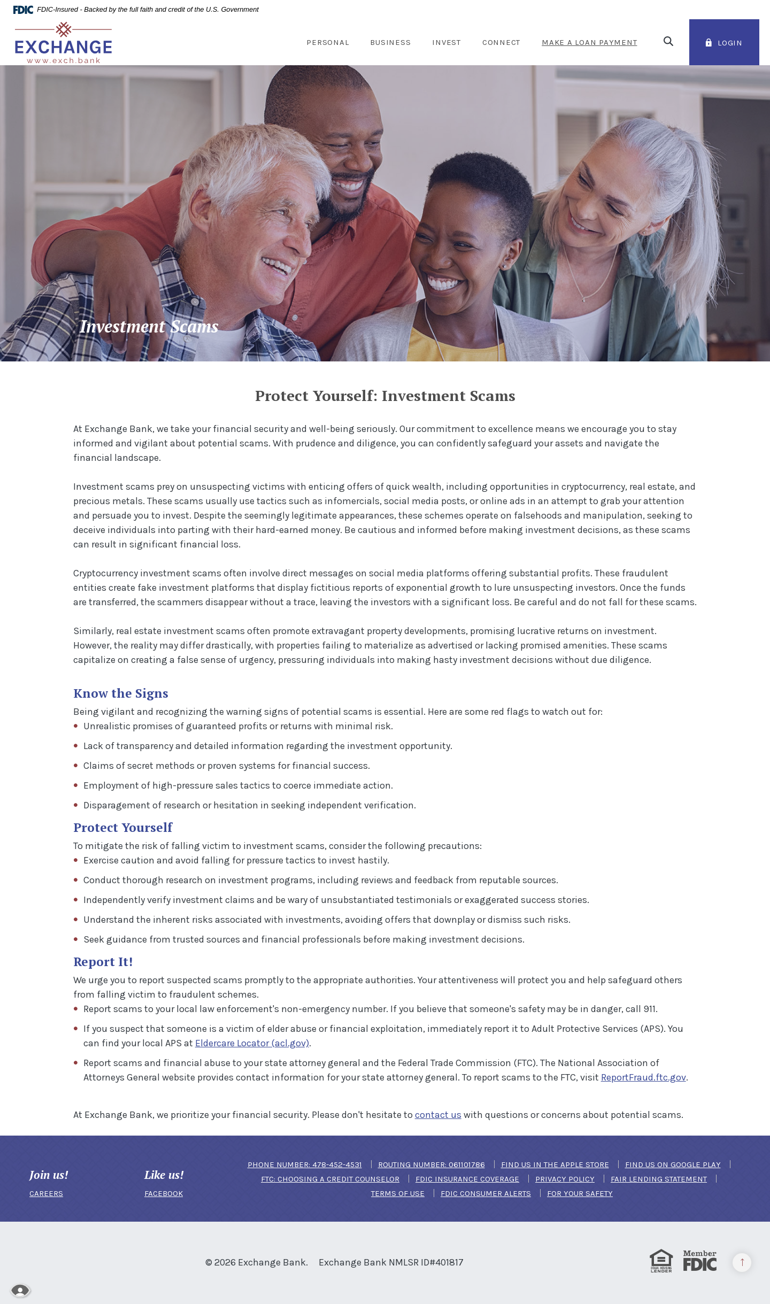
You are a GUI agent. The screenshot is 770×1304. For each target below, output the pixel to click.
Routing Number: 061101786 (431, 1164)
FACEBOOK (163, 1193)
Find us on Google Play (673, 1164)
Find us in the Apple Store (555, 1164)
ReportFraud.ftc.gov (643, 1077)
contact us (438, 1115)
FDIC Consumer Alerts (486, 1193)
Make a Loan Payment (589, 42)
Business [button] (390, 42)
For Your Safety (580, 1193)
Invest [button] (446, 42)
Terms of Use (398, 1193)
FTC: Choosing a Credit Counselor (330, 1179)
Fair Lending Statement (659, 1179)
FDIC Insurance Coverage (467, 1179)
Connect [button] (501, 42)
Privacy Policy (565, 1179)
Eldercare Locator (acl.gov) (252, 1043)
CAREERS (46, 1193)
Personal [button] (327, 42)
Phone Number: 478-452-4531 (305, 1164)
